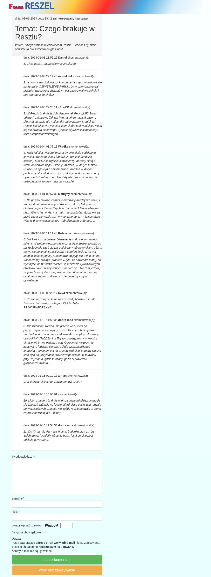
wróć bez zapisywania (57, 570)
